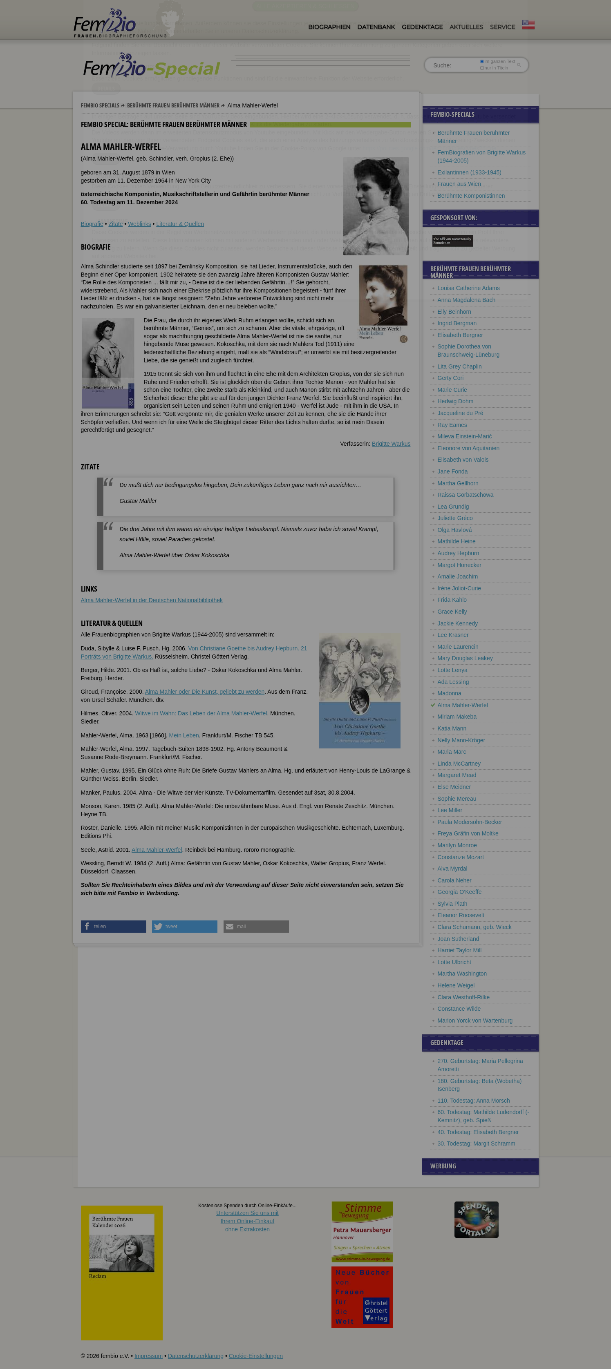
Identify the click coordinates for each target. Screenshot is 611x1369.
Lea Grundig (453, 506)
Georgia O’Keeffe (460, 892)
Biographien (329, 27)
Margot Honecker (459, 565)
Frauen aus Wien (459, 184)
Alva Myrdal (453, 868)
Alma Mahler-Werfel (157, 849)
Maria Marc (452, 751)
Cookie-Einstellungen (256, 1356)
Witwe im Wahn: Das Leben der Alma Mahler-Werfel (201, 713)
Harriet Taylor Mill (460, 950)
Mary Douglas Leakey (465, 658)
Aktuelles (466, 27)
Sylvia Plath (453, 903)
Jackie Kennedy (458, 623)
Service (502, 27)
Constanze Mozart (461, 857)
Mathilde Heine (457, 541)
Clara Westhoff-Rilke (464, 997)
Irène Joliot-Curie (459, 588)
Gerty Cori (451, 378)
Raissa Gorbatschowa (466, 494)
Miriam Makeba (457, 716)
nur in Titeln (494, 67)
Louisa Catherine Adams (469, 288)
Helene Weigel (456, 985)
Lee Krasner (453, 635)
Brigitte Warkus (391, 443)
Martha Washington (462, 973)
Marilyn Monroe (457, 845)
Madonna (449, 693)
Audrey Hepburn (458, 553)
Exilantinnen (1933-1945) (469, 172)
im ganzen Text (497, 61)
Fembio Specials (100, 105)
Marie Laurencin (458, 646)
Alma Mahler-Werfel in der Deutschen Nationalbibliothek (152, 600)
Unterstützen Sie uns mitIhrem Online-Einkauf (247, 1221)
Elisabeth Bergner (460, 335)
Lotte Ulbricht (454, 962)
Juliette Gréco (455, 518)
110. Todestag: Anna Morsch (474, 1100)
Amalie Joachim (458, 576)
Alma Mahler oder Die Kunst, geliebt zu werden (205, 691)
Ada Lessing (453, 682)
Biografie (92, 224)
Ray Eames (452, 425)
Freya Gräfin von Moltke (468, 833)
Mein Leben (184, 735)
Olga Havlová (455, 530)
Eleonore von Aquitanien (469, 448)
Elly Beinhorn (455, 311)
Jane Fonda (453, 471)
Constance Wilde (459, 1008)
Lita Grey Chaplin (460, 366)
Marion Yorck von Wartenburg (475, 1020)
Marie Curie (452, 389)
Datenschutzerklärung (196, 1356)
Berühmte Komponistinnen (471, 195)
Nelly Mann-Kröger (462, 740)
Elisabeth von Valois (463, 459)
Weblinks (139, 224)
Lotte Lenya (453, 670)
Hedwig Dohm (456, 401)
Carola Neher (455, 880)
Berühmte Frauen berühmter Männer (173, 105)
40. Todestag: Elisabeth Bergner (478, 1132)
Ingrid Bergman (457, 323)
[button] (113, 926)
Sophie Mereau (457, 798)
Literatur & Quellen (180, 224)
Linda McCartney (459, 763)
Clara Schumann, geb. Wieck (475, 927)
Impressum (148, 1356)
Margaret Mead (457, 775)
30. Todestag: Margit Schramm (476, 1143)
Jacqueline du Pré (460, 413)
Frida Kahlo (452, 599)
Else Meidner (454, 787)
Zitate (115, 224)
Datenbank (376, 27)
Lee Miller (450, 810)
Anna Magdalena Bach (467, 300)
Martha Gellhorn (458, 483)
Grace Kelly (452, 611)
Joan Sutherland (458, 939)
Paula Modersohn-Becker (470, 822)
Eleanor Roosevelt (461, 915)
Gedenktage (422, 27)
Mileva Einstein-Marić (465, 436)
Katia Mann (452, 728)
